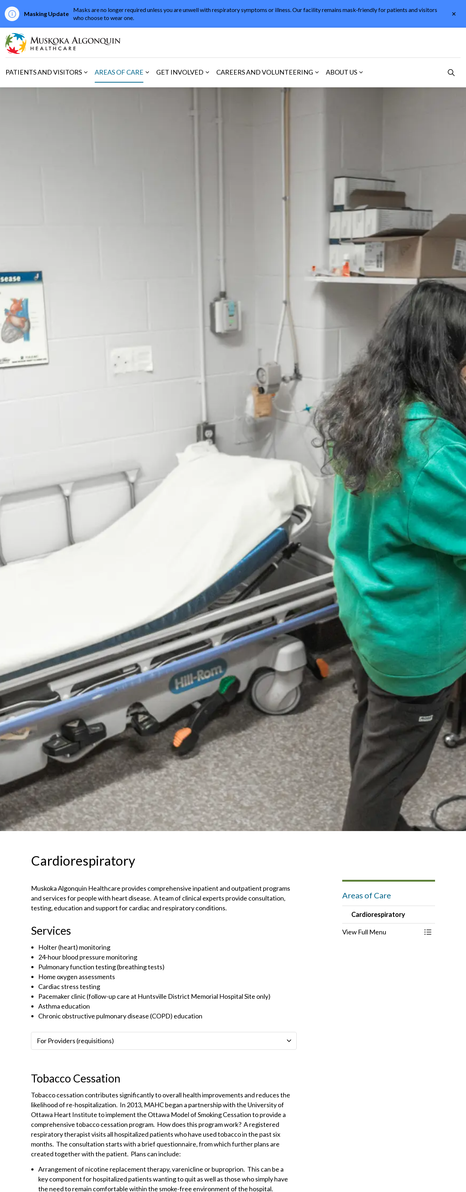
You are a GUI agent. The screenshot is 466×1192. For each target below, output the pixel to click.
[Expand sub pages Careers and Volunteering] (316, 72)
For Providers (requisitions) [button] (75, 1041)
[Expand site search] (451, 72)
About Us (341, 72)
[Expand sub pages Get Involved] (207, 72)
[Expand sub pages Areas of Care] (147, 72)
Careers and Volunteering (264, 72)
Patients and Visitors (43, 72)
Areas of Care (119, 72)
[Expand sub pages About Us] (360, 72)
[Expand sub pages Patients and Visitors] (85, 72)
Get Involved (180, 72)
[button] (381, 932)
